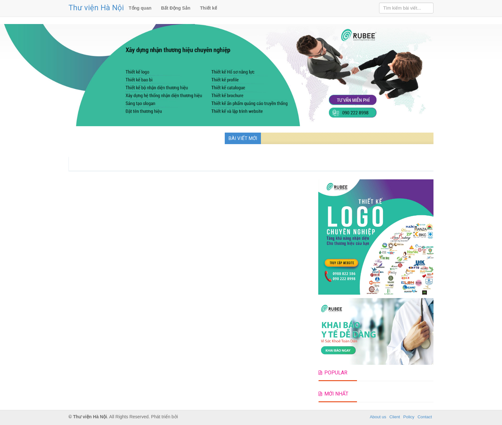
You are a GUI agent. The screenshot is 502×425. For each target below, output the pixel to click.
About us (378, 416)
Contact (424, 416)
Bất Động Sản (175, 8)
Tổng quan (140, 8)
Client (394, 416)
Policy (409, 416)
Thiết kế (208, 8)
